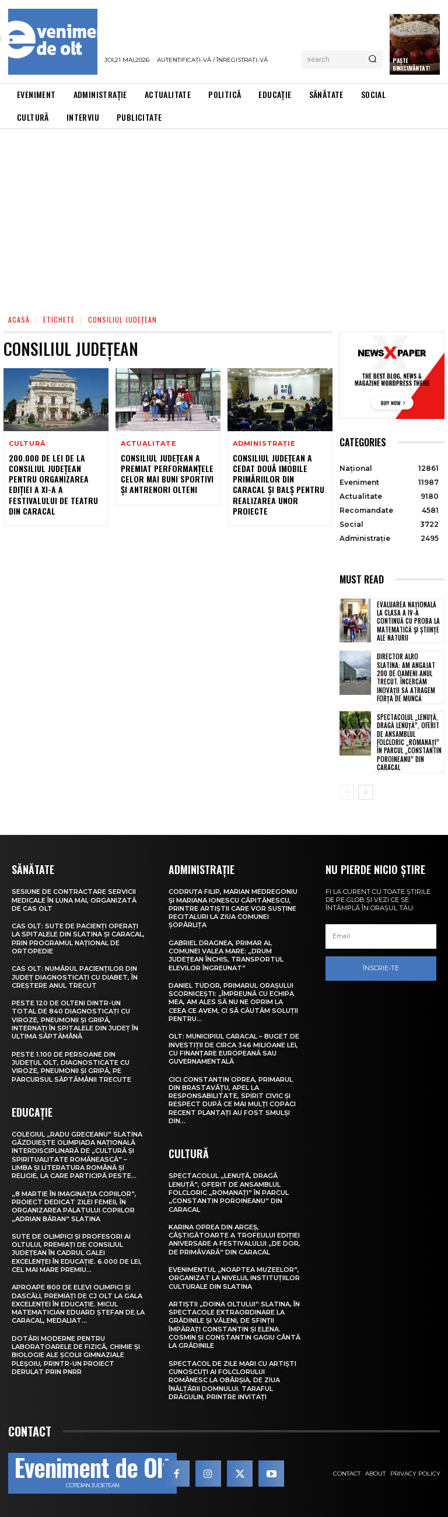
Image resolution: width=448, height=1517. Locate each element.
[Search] (372, 59)
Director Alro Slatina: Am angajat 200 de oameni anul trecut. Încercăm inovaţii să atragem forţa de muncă (406, 677)
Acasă (19, 319)
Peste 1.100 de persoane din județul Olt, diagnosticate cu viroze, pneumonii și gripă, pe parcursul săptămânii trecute (71, 1066)
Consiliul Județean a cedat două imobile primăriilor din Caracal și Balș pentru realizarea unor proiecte (278, 484)
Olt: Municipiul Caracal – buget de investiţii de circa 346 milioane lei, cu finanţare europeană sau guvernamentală (234, 1048)
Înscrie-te (381, 968)
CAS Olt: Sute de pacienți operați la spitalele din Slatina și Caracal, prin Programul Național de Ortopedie (78, 938)
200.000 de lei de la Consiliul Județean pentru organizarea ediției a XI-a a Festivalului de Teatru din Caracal (53, 484)
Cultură (27, 444)
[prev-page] (347, 792)
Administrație (264, 444)
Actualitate (149, 444)
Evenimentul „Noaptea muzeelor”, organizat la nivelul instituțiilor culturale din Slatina (234, 1278)
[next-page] (365, 792)
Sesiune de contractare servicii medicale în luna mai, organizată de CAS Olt (74, 900)
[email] (381, 936)
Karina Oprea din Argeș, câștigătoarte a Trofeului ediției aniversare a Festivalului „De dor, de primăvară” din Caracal (234, 1239)
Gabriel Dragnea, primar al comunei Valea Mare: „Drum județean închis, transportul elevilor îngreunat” (226, 955)
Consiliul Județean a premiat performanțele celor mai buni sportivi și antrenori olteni (167, 474)
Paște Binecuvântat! (411, 64)
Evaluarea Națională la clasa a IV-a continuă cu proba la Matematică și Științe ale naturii (408, 621)
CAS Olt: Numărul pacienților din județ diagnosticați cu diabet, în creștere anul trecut (75, 977)
